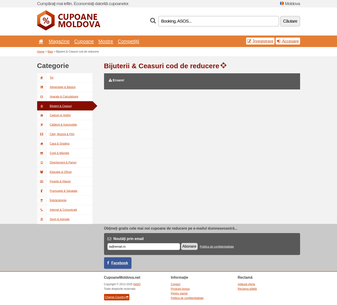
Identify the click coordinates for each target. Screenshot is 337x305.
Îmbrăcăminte (52, 200)
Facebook (119, 263)
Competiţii (128, 41)
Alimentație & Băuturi (56, 87)
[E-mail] (143, 246)
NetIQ (136, 284)
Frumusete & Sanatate (57, 190)
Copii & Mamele (53, 153)
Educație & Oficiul (54, 172)
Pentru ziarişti (179, 293)
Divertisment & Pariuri (57, 162)
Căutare (290, 21)
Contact (175, 284)
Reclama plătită (247, 288)
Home (41, 51)
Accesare (288, 41)
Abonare (189, 246)
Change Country (116, 297)
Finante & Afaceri (54, 181)
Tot (45, 77)
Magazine (59, 41)
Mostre (105, 41)
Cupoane (84, 41)
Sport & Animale (53, 219)
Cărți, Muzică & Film (56, 134)
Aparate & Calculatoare (57, 96)
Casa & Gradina (53, 143)
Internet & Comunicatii (57, 209)
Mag (50, 51)
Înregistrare (260, 41)
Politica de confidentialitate (217, 246)
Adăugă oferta (246, 284)
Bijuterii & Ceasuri (54, 106)
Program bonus (180, 288)
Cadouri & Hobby (54, 115)
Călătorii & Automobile (57, 124)
